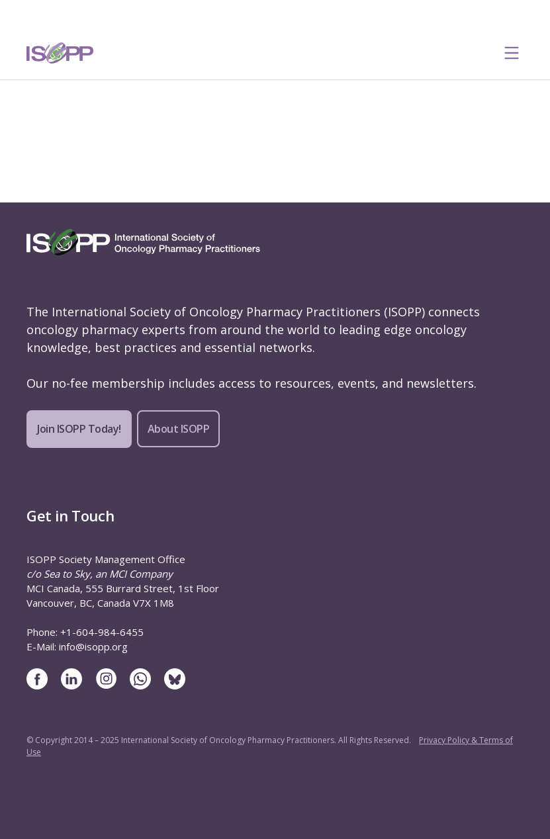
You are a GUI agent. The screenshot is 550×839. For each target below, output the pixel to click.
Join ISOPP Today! (79, 428)
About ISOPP (179, 428)
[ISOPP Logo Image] (60, 53)
